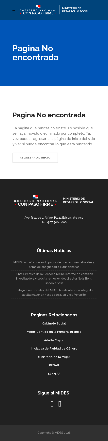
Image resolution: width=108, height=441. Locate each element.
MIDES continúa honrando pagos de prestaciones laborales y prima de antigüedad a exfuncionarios (54, 265)
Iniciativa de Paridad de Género (54, 348)
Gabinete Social (54, 323)
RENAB (54, 365)
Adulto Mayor (54, 340)
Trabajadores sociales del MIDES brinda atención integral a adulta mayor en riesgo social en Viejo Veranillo (54, 292)
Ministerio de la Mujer (54, 357)
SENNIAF (54, 374)
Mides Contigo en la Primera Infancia (54, 332)
